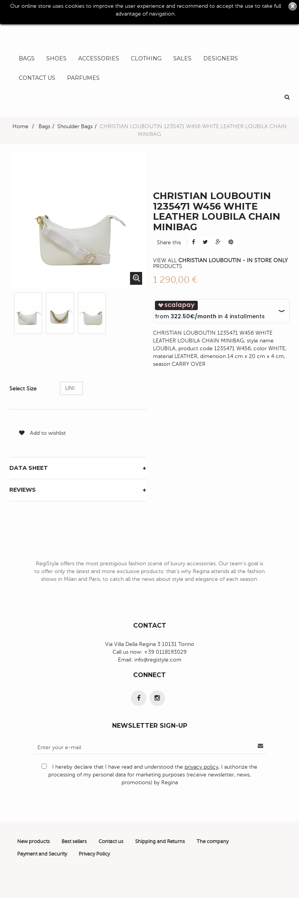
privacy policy (201, 767)
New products (33, 841)
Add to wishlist (42, 433)
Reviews (22, 489)
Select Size (23, 389)
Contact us (110, 841)
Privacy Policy (94, 854)
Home (20, 126)
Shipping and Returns (160, 841)
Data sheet (28, 467)
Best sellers (74, 841)
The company (213, 841)
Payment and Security (42, 854)
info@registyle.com (157, 660)
